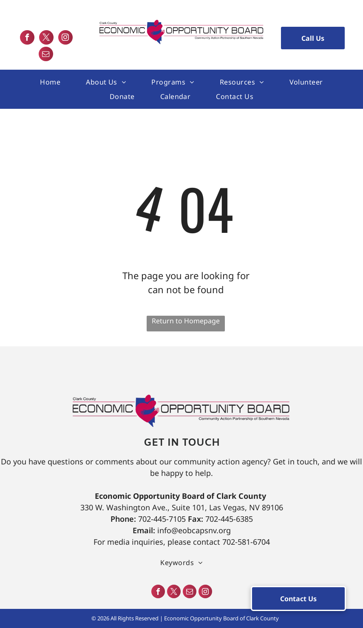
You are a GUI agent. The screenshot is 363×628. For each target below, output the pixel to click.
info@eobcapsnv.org (194, 530)
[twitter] (46, 38)
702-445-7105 (162, 519)
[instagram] (65, 38)
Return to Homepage (186, 320)
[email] (46, 55)
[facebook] (27, 38)
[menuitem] (50, 82)
